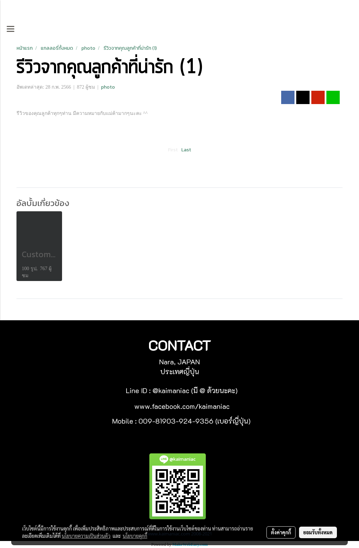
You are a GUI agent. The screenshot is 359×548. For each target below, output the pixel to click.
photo (108, 87)
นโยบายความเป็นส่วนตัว (86, 536)
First (173, 149)
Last (186, 149)
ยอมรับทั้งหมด (318, 532)
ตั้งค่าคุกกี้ (281, 532)
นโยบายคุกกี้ (135, 536)
